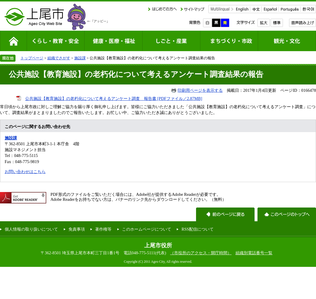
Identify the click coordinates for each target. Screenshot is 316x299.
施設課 (80, 58)
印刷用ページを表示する (200, 90)
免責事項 (76, 229)
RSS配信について (197, 229)
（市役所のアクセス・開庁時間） (200, 252)
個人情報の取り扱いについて (31, 229)
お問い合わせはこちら (25, 171)
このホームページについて (146, 229)
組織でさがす (58, 58)
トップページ (31, 58)
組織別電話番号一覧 (254, 252)
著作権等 (103, 229)
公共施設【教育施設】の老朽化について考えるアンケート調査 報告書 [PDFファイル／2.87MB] (113, 98)
